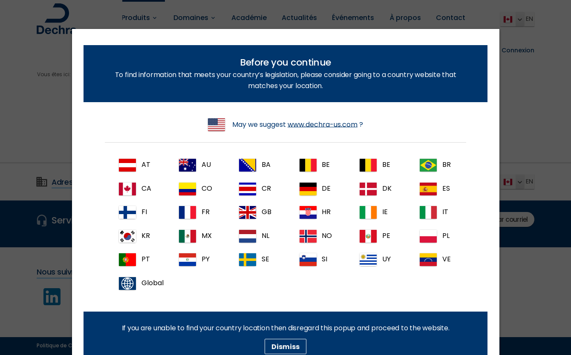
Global (139, 283)
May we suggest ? (285, 124)
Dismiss (285, 346)
